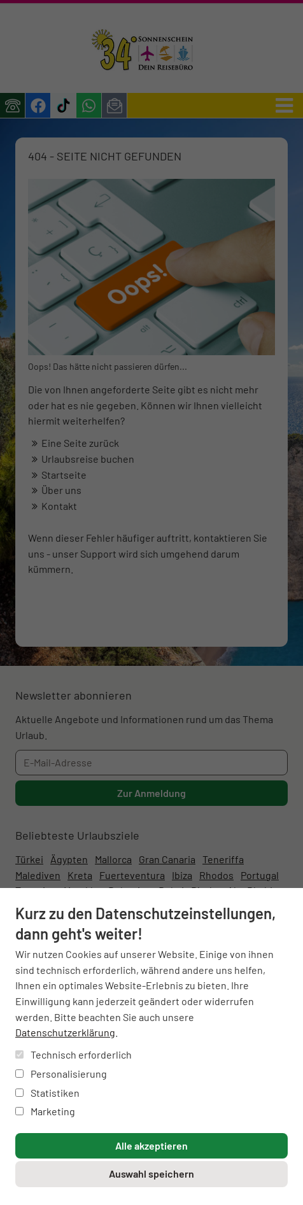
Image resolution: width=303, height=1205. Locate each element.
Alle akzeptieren (151, 1145)
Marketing (45, 1111)
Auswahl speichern (151, 1173)
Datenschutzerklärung (65, 1032)
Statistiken (47, 1093)
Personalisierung (61, 1074)
